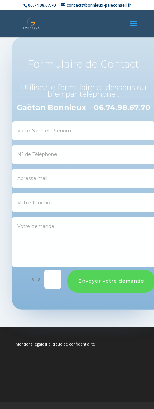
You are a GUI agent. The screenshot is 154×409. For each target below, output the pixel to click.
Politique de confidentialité (70, 344)
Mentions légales (31, 344)
